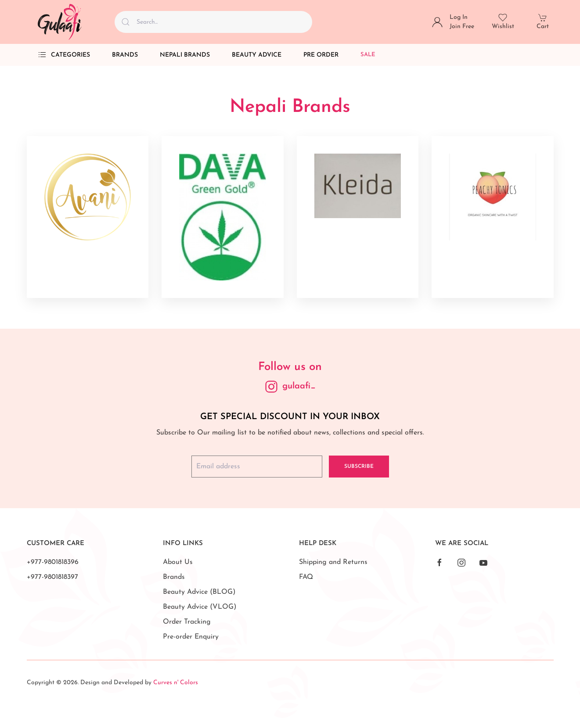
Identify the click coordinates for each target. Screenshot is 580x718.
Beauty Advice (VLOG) (199, 606)
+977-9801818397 (52, 577)
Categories (64, 54)
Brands (125, 55)
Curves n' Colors (175, 682)
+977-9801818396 (53, 562)
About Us (178, 562)
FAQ (306, 577)
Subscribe (359, 466)
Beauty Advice (256, 55)
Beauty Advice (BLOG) (199, 592)
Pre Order (321, 55)
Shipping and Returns (333, 562)
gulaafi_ (299, 386)
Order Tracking (187, 621)
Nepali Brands (185, 55)
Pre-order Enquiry (191, 636)
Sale (367, 54)
